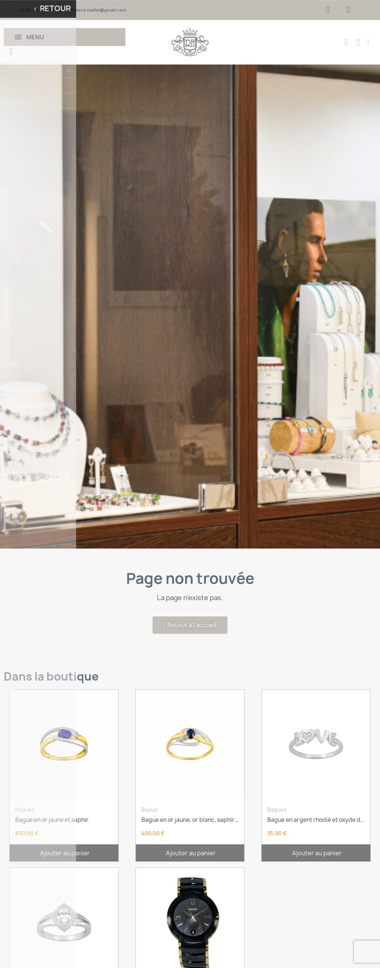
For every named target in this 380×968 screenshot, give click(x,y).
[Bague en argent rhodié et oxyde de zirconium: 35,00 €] (316, 767)
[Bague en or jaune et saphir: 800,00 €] (64, 767)
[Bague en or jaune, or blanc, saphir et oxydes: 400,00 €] (190, 767)
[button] (11, 51)
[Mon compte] (368, 42)
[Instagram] (348, 9)
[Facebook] (328, 9)
